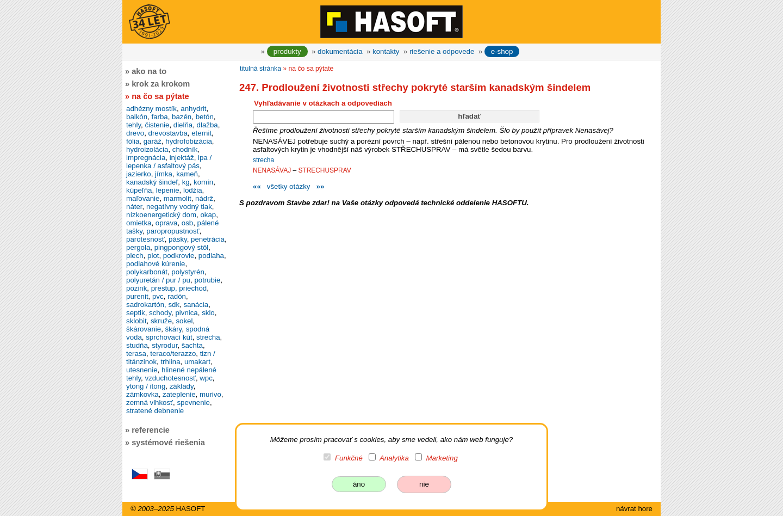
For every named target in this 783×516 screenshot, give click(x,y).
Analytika (394, 458)
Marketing (442, 458)
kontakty (385, 51)
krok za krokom (161, 83)
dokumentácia (340, 51)
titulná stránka (260, 68)
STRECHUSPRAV (324, 170)
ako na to (149, 71)
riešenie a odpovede (441, 51)
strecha (263, 160)
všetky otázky (288, 186)
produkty (287, 51)
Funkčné (349, 458)
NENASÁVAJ (272, 170)
